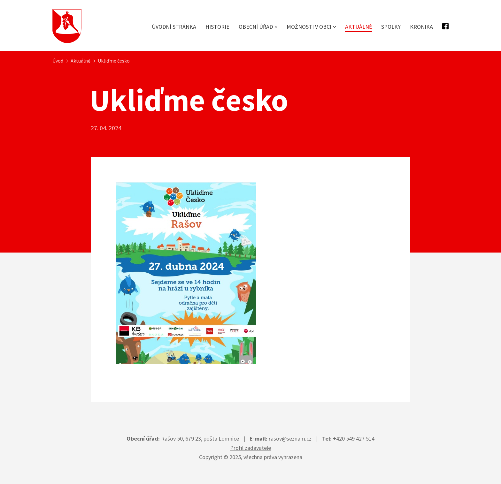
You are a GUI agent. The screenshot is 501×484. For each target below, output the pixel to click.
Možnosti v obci (309, 26)
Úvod (57, 60)
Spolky (391, 26)
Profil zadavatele (250, 447)
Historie (217, 26)
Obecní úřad (256, 26)
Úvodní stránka (174, 26)
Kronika (421, 26)
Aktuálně (358, 26)
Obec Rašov (66, 26)
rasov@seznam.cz (290, 438)
